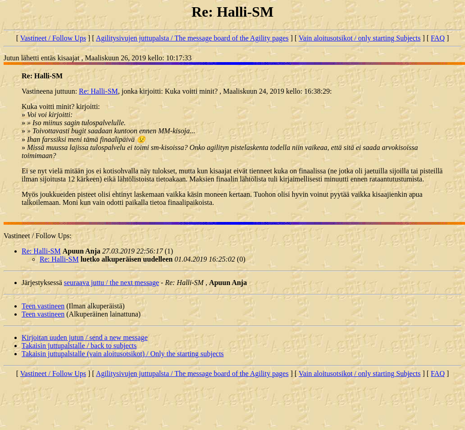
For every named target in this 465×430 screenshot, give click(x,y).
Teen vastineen (43, 306)
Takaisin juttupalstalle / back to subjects (79, 345)
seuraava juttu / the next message (111, 282)
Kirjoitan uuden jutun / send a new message (85, 337)
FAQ (438, 38)
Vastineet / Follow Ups (53, 38)
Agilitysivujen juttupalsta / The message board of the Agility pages (192, 38)
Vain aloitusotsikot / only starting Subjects (360, 38)
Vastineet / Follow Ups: (38, 236)
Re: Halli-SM (98, 91)
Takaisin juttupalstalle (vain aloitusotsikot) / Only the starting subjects (123, 354)
